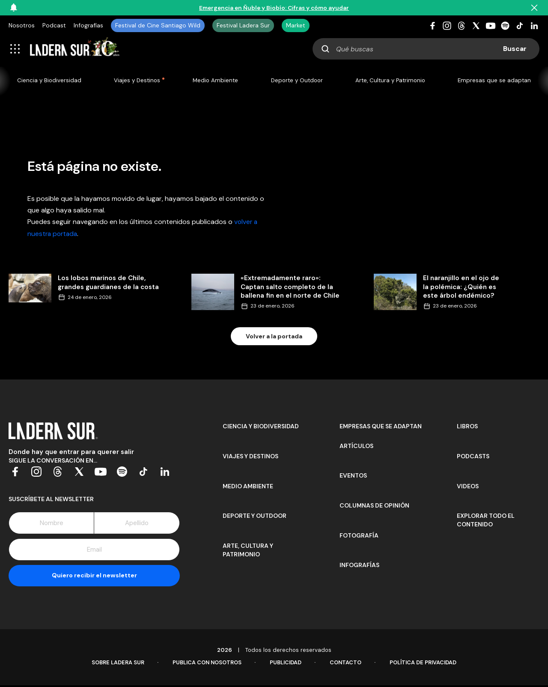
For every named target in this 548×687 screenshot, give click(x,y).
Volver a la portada (274, 337)
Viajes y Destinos (137, 80)
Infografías (88, 25)
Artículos (356, 447)
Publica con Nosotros (205, 664)
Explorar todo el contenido (486, 521)
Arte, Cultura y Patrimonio (389, 80)
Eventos (353, 476)
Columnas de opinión (374, 506)
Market (295, 25)
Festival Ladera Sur (243, 25)
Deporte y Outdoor (295, 80)
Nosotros (22, 25)
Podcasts (473, 457)
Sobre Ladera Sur (114, 664)
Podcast (54, 25)
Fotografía (359, 536)
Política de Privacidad (425, 664)
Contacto (346, 664)
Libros (467, 427)
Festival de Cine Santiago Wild (157, 25)
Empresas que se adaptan (494, 80)
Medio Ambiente (214, 80)
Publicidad (285, 664)
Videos (468, 487)
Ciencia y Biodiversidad (49, 80)
